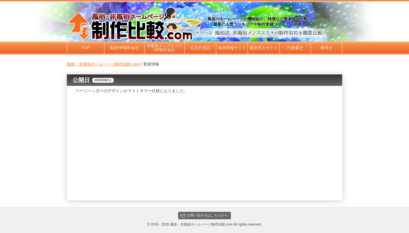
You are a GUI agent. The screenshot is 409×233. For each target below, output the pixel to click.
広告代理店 (200, 48)
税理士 (326, 48)
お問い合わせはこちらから (204, 215)
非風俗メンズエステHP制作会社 (165, 48)
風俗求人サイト (264, 48)
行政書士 (295, 48)
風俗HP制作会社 (124, 48)
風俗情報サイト (232, 48)
